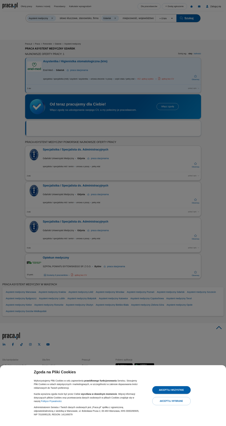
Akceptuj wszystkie (171, 390)
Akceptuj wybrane (171, 401)
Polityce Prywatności (51, 401)
